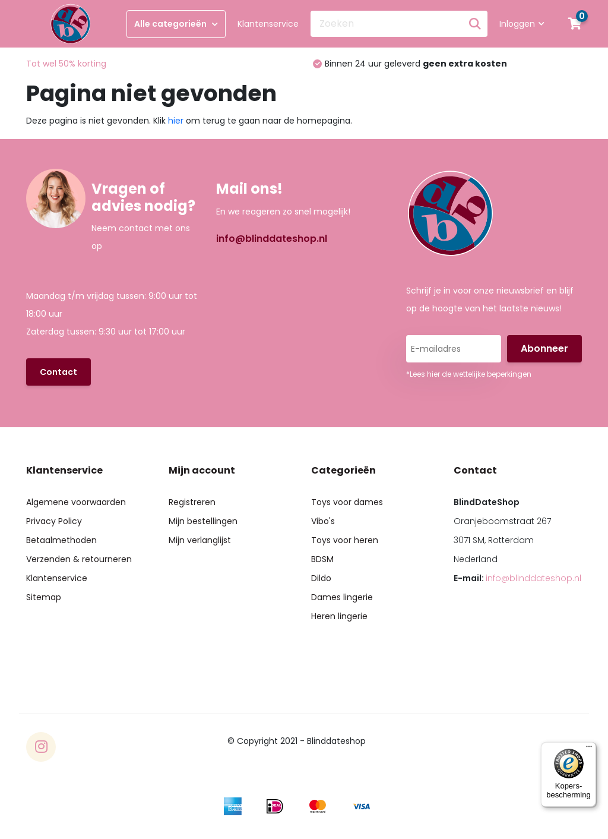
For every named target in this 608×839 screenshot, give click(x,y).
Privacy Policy (54, 521)
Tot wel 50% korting (66, 64)
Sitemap (43, 597)
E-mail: (517, 578)
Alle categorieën (176, 24)
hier (175, 121)
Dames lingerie (342, 597)
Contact (58, 372)
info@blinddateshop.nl (271, 238)
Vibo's (323, 521)
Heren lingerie (339, 616)
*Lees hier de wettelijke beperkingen (468, 374)
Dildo (321, 578)
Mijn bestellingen (203, 521)
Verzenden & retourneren (79, 559)
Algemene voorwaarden (76, 502)
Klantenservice (268, 24)
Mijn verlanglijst (200, 540)
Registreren (192, 502)
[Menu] (589, 749)
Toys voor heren (344, 540)
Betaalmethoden (61, 540)
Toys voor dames (347, 502)
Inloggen (521, 24)
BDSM (322, 559)
